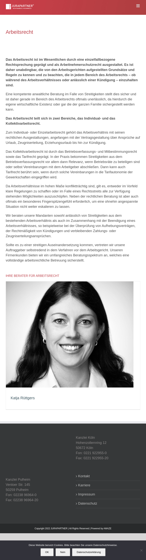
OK (47, 552)
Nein (62, 552)
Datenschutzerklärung (89, 552)
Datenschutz (87, 503)
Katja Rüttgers (23, 398)
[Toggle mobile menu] (138, 6)
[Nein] (141, 550)
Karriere (84, 485)
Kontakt (84, 476)
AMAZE (107, 528)
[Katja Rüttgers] (69, 284)
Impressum (86, 494)
